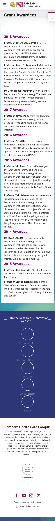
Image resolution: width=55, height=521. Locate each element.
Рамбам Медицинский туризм (27, 502)
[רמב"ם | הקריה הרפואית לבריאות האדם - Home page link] (30, 5)
